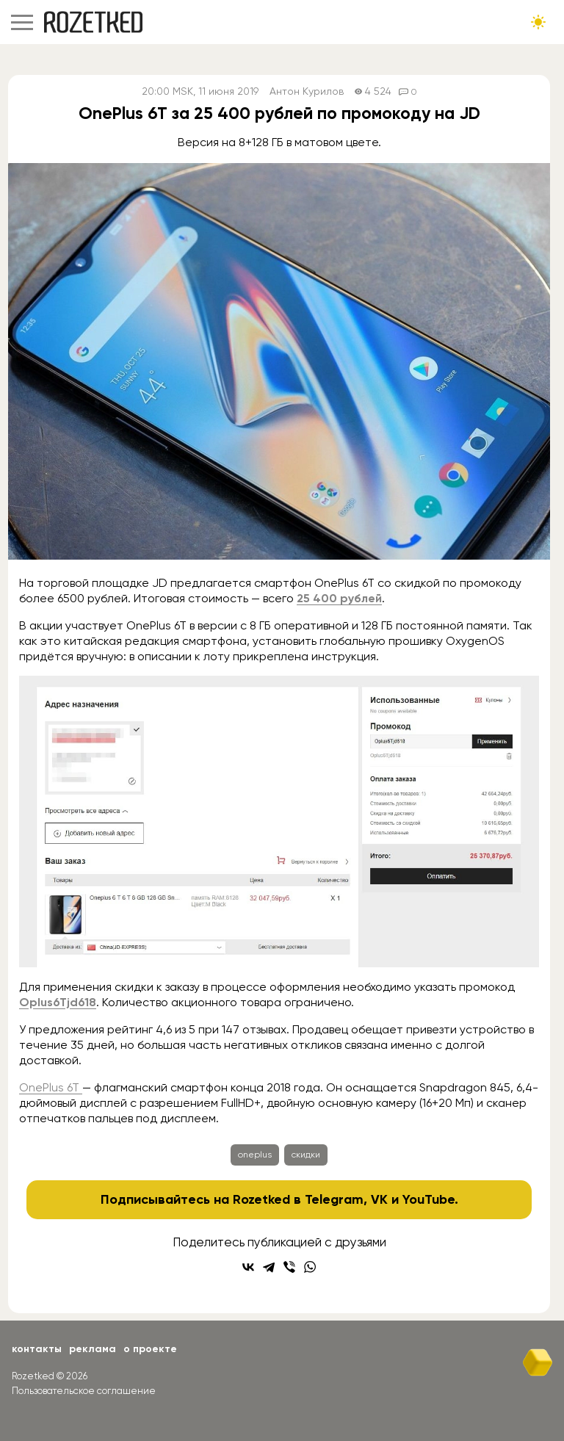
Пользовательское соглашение (84, 1390)
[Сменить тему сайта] (538, 22)
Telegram (334, 1199)
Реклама (92, 1349)
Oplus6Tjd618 (57, 1002)
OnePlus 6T (50, 1087)
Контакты (37, 1349)
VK (379, 1199)
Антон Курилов (307, 91)
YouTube (428, 1199)
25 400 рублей (339, 598)
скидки (306, 1154)
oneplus (255, 1154)
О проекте (150, 1349)
